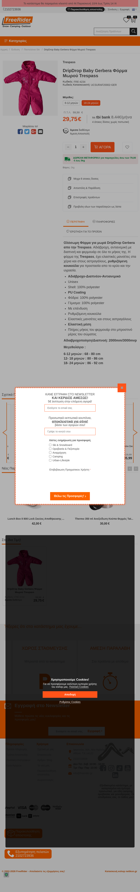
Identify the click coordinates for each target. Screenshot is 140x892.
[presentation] (70, 479)
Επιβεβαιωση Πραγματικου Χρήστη (69, 469)
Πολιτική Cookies (79, 686)
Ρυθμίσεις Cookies (69, 702)
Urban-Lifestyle (61, 460)
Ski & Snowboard (62, 445)
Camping (57, 456)
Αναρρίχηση (59, 452)
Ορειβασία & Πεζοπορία (65, 448)
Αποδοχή (70, 694)
